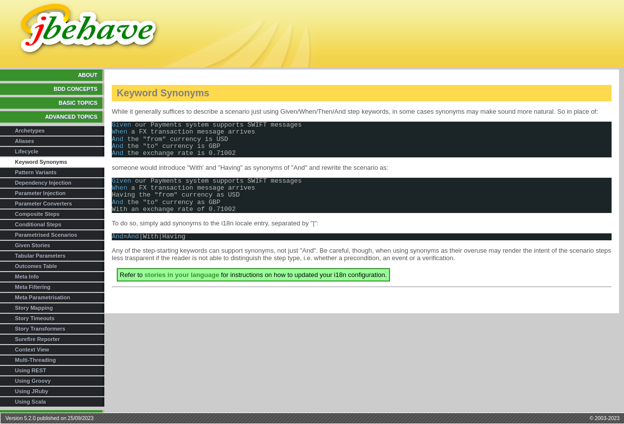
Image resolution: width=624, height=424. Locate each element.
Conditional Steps (38, 224)
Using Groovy (33, 381)
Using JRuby (31, 391)
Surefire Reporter (37, 339)
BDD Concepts (75, 89)
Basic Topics (78, 103)
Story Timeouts (35, 318)
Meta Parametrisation (42, 297)
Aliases (24, 141)
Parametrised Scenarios (46, 235)
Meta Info (27, 277)
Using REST (30, 370)
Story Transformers (40, 329)
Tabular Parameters (40, 256)
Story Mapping (34, 308)
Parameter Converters (43, 204)
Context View (32, 350)
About (87, 75)
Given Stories (32, 245)
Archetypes (30, 131)
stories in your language (182, 275)
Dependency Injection (43, 183)
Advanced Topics (71, 117)
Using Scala (30, 402)
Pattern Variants (36, 172)
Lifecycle (26, 151)
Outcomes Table (36, 266)
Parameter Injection (40, 193)
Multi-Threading (35, 360)
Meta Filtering (33, 287)
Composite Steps (37, 214)
